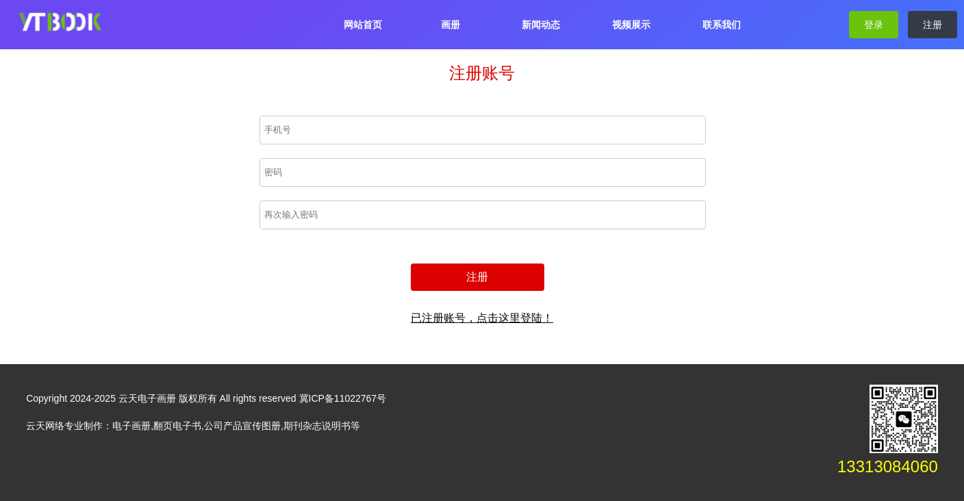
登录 (873, 24)
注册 (932, 24)
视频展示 (631, 24)
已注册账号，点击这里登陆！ (482, 318)
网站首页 (363, 24)
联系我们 (721, 24)
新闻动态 (541, 24)
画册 (450, 24)
